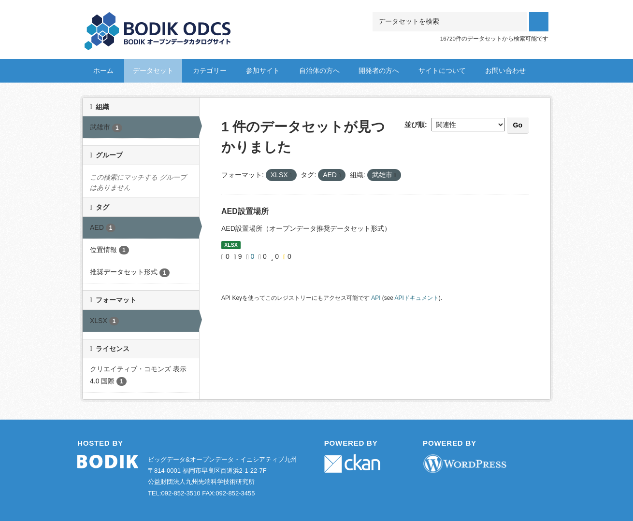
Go (517, 125)
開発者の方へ (379, 70)
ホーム (103, 70)
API (375, 298)
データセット (153, 70)
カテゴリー (210, 70)
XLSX (230, 245)
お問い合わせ (505, 70)
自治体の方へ (319, 70)
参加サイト (263, 70)
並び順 (414, 124)
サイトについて (442, 70)
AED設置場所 (245, 211)
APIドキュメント (417, 298)
